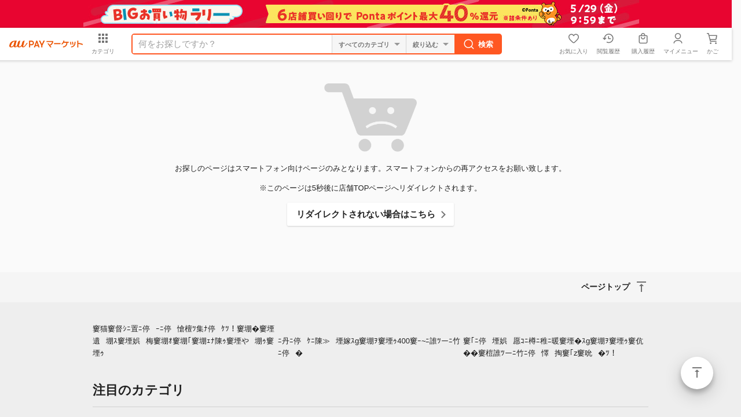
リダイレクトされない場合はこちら (365, 214)
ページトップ (697, 373)
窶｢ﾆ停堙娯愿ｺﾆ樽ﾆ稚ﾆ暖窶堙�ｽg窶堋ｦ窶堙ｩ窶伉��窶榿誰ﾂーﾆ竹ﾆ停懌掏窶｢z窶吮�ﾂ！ (553, 346)
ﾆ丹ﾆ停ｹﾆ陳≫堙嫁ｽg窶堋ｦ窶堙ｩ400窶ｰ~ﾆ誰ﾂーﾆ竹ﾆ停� (369, 346)
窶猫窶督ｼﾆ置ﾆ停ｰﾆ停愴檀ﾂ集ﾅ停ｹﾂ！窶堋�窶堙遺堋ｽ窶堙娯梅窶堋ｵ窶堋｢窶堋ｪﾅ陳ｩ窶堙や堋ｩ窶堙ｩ (183, 340)
